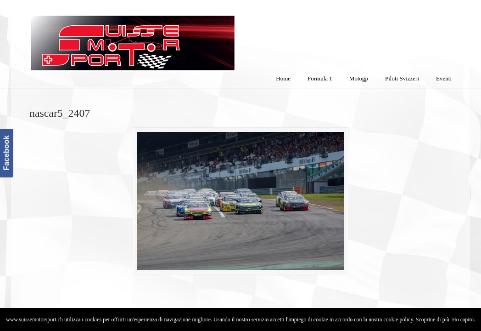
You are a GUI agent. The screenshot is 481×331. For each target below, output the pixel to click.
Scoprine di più (432, 319)
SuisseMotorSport (171, 37)
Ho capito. (463, 319)
